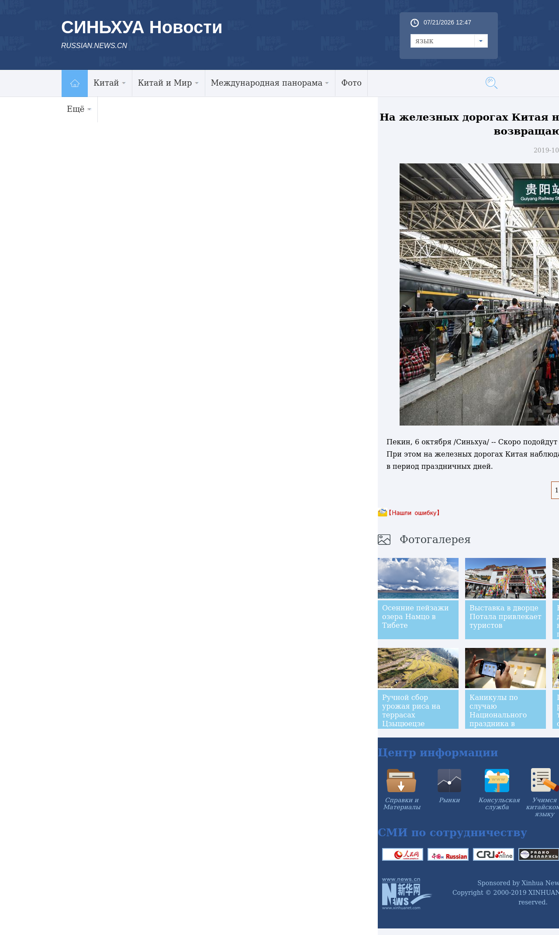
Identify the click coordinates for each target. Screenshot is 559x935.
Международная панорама (270, 82)
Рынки (449, 799)
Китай (109, 82)
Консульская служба (499, 803)
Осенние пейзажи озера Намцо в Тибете (415, 617)
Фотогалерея (435, 539)
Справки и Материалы (401, 803)
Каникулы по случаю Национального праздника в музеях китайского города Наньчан (504, 719)
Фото (351, 82)
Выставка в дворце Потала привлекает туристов (505, 617)
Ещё (79, 109)
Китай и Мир (168, 82)
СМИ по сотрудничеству (452, 832)
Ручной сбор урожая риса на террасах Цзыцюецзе (411, 710)
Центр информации (438, 752)
